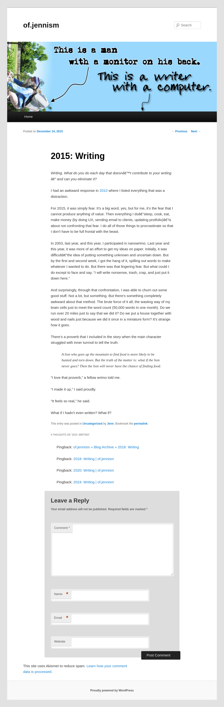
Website (59, 641)
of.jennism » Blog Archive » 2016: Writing (106, 447)
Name (61, 594)
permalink (141, 423)
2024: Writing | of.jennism (93, 482)
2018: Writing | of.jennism (93, 459)
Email (61, 617)
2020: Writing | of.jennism (93, 470)
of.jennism (41, 25)
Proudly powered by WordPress (112, 690)
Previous (179, 131)
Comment (62, 528)
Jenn (110, 423)
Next (196, 131)
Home (28, 116)
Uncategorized (92, 423)
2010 (103, 190)
